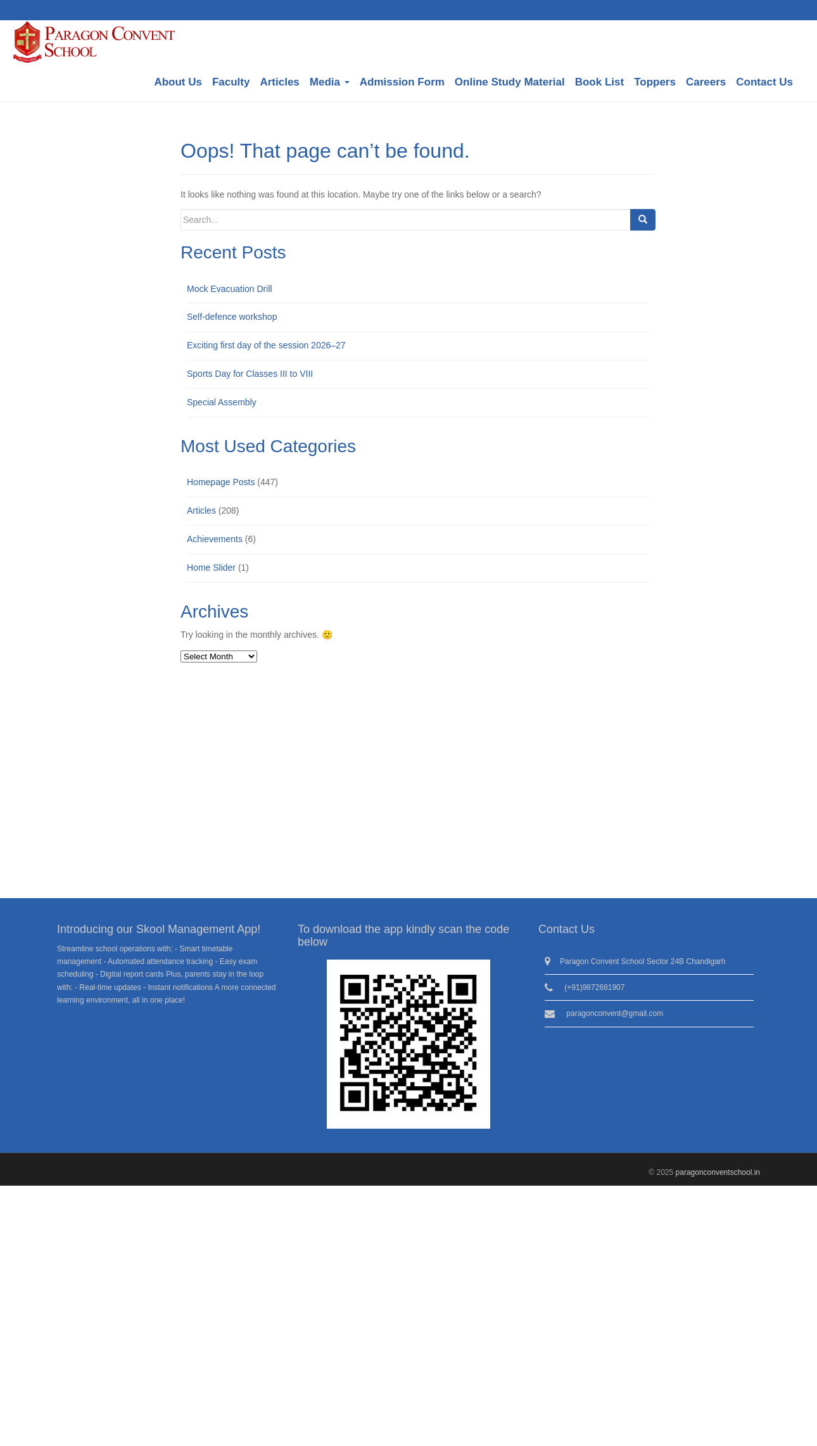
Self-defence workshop (232, 317)
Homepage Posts (221, 482)
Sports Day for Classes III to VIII (250, 374)
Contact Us (764, 82)
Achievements (215, 539)
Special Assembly (221, 402)
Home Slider (211, 567)
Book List (599, 82)
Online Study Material (510, 82)
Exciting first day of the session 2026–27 (266, 345)
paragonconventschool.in (718, 1172)
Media (330, 82)
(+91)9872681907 (594, 987)
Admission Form (402, 82)
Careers (706, 82)
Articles (279, 82)
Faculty (231, 82)
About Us (178, 82)
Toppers (655, 82)
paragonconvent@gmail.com (614, 1013)
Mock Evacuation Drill (229, 289)
